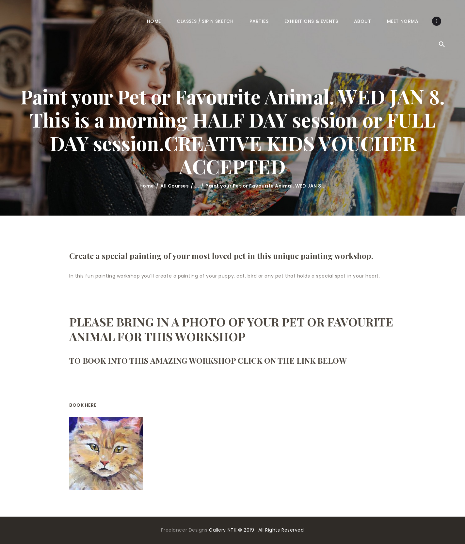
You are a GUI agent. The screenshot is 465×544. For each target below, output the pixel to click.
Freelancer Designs (185, 530)
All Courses (174, 186)
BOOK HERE (82, 405)
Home (146, 186)
